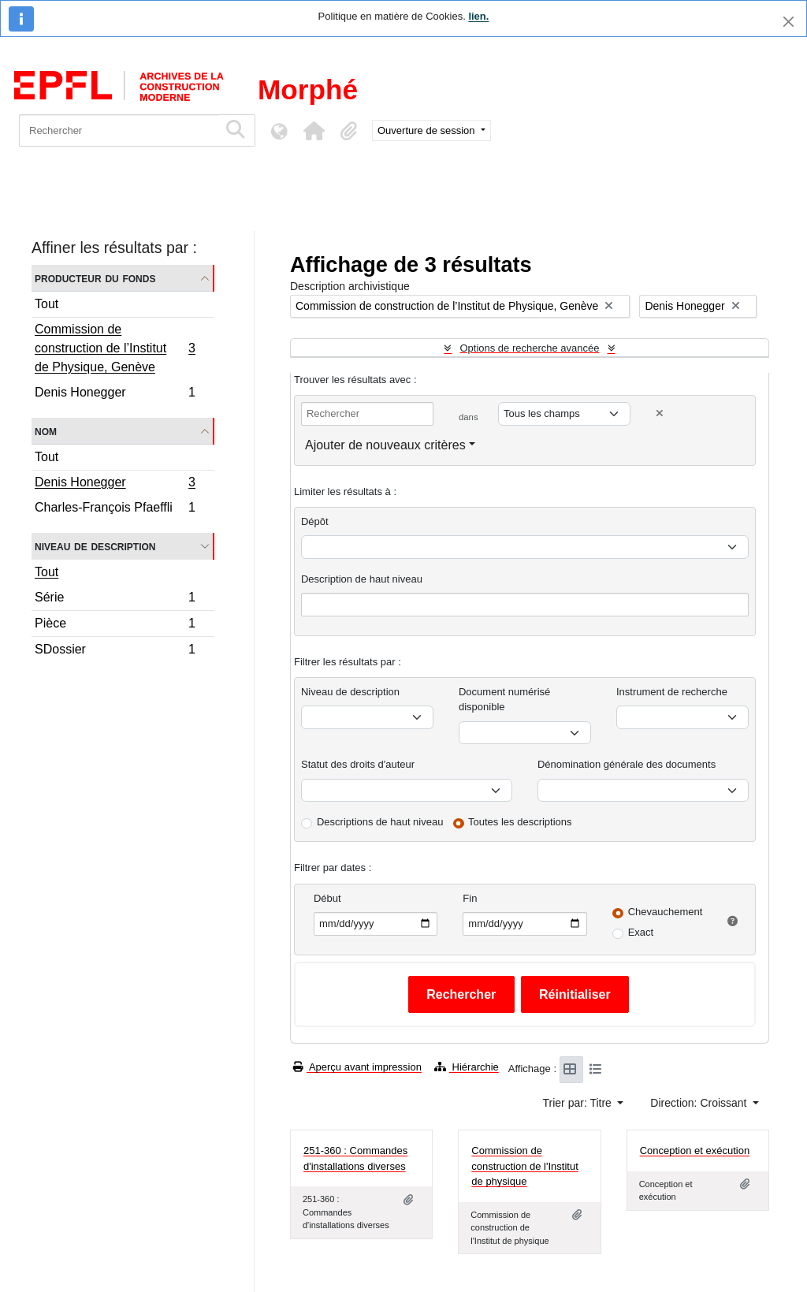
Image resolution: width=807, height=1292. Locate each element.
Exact (641, 932)
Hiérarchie (466, 1067)
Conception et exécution (694, 1150)
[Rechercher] (118, 130)
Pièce (114, 625)
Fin (470, 898)
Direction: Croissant (699, 1103)
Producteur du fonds (95, 277)
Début (327, 898)
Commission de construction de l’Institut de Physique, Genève (114, 348)
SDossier (114, 651)
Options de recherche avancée (529, 348)
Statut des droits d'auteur (358, 764)
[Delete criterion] (660, 413)
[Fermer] (788, 22)
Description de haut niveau (361, 579)
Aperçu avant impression (357, 1067)
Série (114, 599)
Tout (46, 304)
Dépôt (315, 521)
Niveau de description (95, 545)
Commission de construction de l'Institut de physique (524, 1166)
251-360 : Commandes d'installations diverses (355, 1158)
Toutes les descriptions (520, 822)
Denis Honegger (114, 394)
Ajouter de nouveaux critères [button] (385, 445)
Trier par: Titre (579, 1103)
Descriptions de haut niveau (380, 822)
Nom (46, 430)
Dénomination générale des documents (626, 764)
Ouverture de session (427, 130)
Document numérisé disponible (504, 699)
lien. (478, 16)
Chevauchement (665, 912)
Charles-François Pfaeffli (114, 509)
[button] (313, 131)
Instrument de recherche (671, 692)
